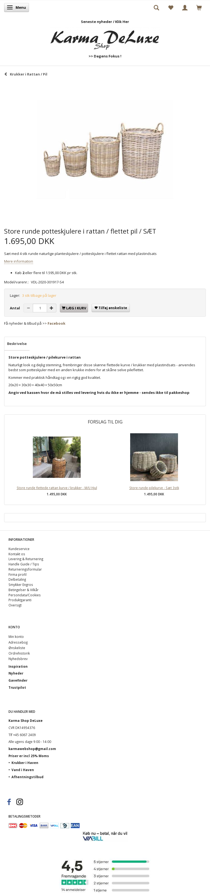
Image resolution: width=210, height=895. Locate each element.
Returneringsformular (25, 569)
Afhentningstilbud (27, 777)
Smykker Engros (20, 584)
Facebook (56, 323)
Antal (15, 308)
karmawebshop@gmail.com (32, 748)
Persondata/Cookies (24, 595)
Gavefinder (17, 680)
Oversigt (15, 605)
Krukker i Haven (24, 762)
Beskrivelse (17, 343)
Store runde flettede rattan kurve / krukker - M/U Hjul (57, 488)
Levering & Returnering (25, 559)
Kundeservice (19, 549)
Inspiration (18, 666)
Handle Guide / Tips (23, 564)
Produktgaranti (19, 600)
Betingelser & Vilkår (23, 590)
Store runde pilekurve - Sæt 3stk (154, 488)
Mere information (18, 261)
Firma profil (17, 574)
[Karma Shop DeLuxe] (105, 37)
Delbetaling (17, 579)
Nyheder (15, 673)
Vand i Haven (22, 770)
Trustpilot (17, 687)
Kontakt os (16, 554)
